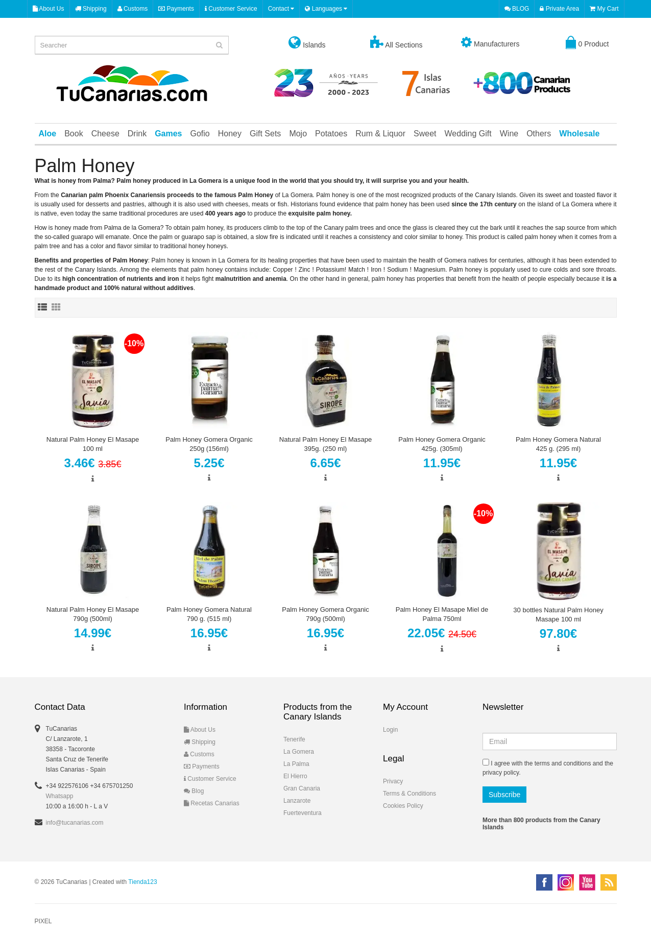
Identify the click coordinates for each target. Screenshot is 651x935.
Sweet (425, 133)
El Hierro (295, 776)
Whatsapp (60, 796)
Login (390, 729)
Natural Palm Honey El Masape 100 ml (92, 444)
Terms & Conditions (409, 793)
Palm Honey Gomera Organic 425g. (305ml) (442, 444)
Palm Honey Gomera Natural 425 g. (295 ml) (558, 444)
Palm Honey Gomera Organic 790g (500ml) (325, 614)
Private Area (559, 8)
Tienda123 (142, 881)
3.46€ (93, 463)
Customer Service (231, 8)
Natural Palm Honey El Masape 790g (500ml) (92, 614)
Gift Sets (265, 133)
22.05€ (441, 633)
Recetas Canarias (211, 803)
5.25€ (209, 463)
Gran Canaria (301, 788)
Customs (132, 8)
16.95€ (209, 633)
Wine (509, 133)
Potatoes (331, 133)
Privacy (393, 781)
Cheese (105, 133)
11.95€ (442, 463)
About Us (48, 8)
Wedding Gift (468, 133)
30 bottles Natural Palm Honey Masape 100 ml (558, 614)
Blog (194, 791)
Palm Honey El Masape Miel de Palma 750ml (442, 614)
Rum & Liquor (380, 133)
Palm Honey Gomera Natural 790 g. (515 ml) (209, 614)
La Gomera (298, 751)
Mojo (298, 133)
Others (538, 133)
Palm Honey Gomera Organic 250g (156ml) (209, 444)
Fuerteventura (302, 813)
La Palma (296, 764)
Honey (230, 133)
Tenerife (294, 739)
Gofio (200, 133)
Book (73, 133)
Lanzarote (296, 800)
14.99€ (92, 633)
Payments (176, 8)
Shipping (91, 8)
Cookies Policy (403, 805)
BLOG (516, 8)
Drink (137, 133)
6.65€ (325, 463)
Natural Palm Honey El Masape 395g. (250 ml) (325, 444)
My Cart (604, 8)
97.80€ (558, 633)
